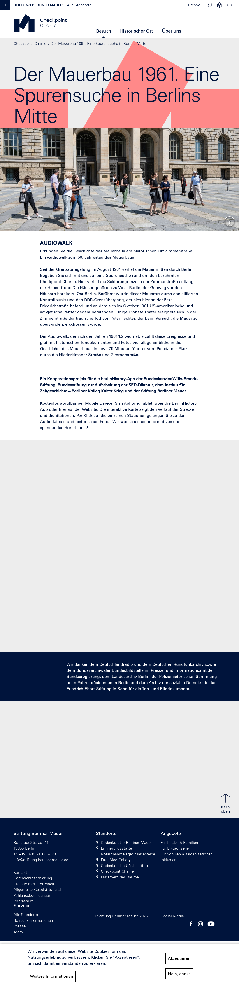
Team (18, 932)
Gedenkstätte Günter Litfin (124, 865)
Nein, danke (179, 973)
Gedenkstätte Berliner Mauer (126, 842)
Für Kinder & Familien (179, 842)
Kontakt (20, 872)
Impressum (23, 901)
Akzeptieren (179, 958)
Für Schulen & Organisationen (186, 854)
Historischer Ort (136, 31)
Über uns (171, 31)
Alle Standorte (26, 914)
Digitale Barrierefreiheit (34, 883)
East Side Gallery (116, 859)
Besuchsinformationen (33, 920)
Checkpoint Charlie (30, 43)
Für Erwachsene (175, 848)
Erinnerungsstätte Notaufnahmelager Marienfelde (128, 851)
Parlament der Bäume (120, 877)
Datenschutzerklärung (33, 878)
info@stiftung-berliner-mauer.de (41, 859)
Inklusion (168, 859)
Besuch (103, 31)
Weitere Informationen (51, 976)
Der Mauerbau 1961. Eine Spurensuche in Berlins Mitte (98, 43)
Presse (194, 4)
